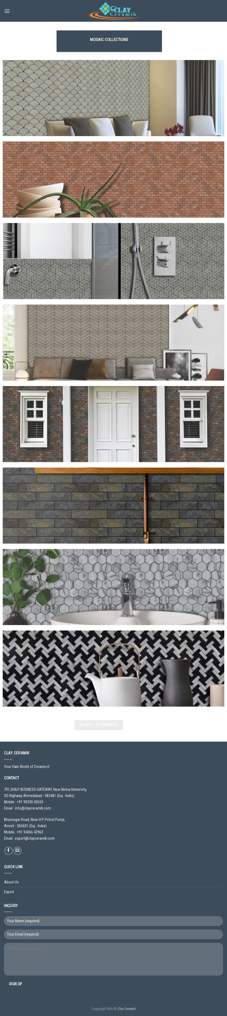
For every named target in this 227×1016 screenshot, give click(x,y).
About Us (11, 882)
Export (9, 892)
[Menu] (7, 11)
